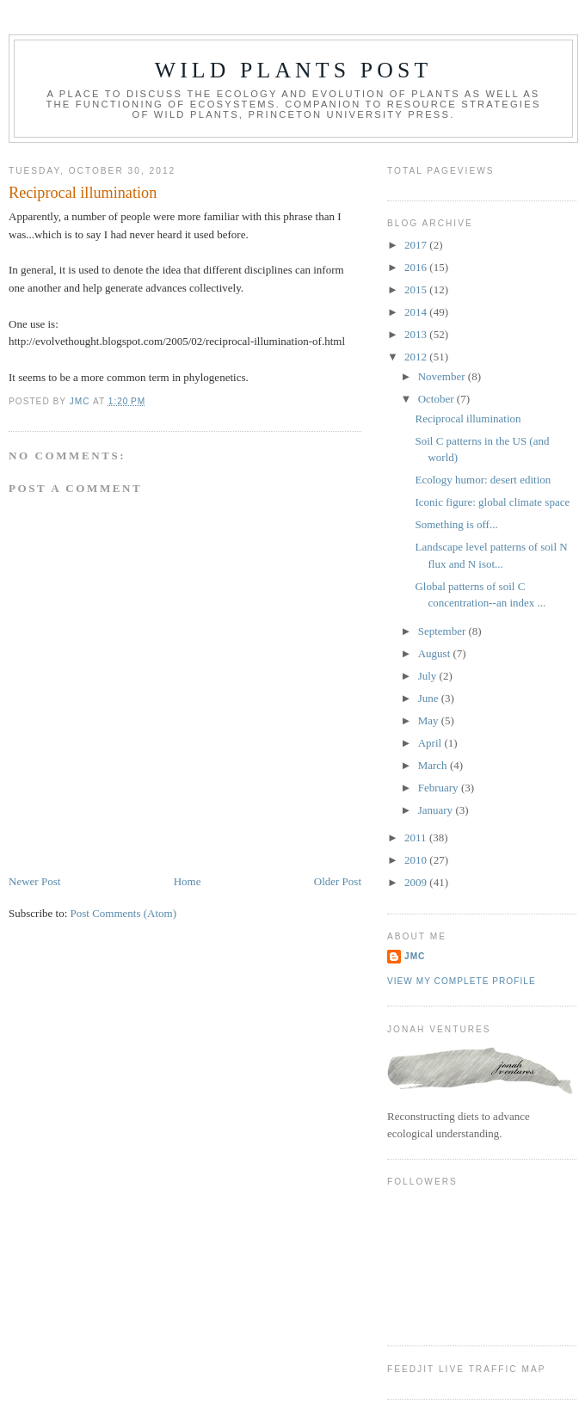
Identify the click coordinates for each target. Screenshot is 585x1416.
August (435, 653)
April (431, 742)
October (437, 398)
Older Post (337, 881)
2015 (416, 289)
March (434, 765)
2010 (416, 859)
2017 (416, 244)
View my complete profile (461, 981)
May (429, 720)
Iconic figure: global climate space (492, 502)
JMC (414, 956)
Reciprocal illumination (467, 418)
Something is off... (456, 524)
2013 (416, 334)
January (437, 809)
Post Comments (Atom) (124, 913)
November (443, 376)
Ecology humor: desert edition (483, 479)
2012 (416, 356)
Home (187, 881)
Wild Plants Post (294, 70)
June (429, 698)
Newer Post (34, 881)
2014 (416, 311)
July (429, 675)
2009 (416, 882)
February (439, 787)
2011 (416, 837)
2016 (416, 267)
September (443, 631)
